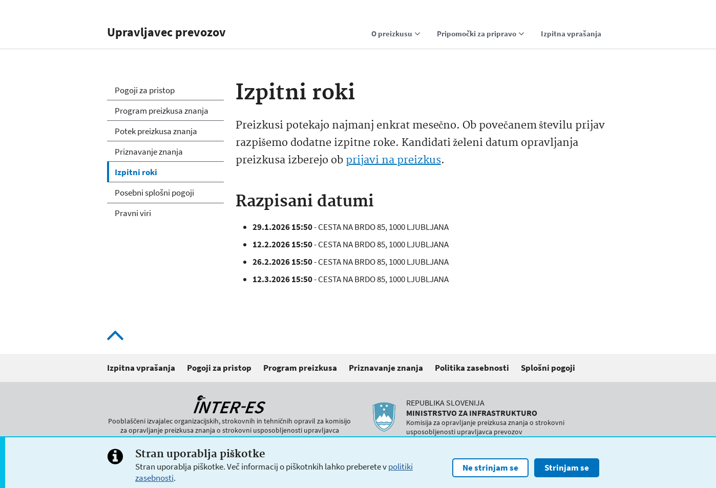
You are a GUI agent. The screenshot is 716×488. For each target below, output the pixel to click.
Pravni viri (133, 213)
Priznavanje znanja (149, 151)
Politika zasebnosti (472, 367)
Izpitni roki (136, 172)
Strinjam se (566, 470)
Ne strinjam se (490, 470)
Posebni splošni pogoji (154, 192)
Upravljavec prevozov (166, 32)
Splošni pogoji (548, 367)
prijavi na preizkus (393, 160)
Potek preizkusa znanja (156, 131)
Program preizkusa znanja (161, 110)
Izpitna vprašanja (141, 367)
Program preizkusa (300, 367)
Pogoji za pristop (145, 90)
